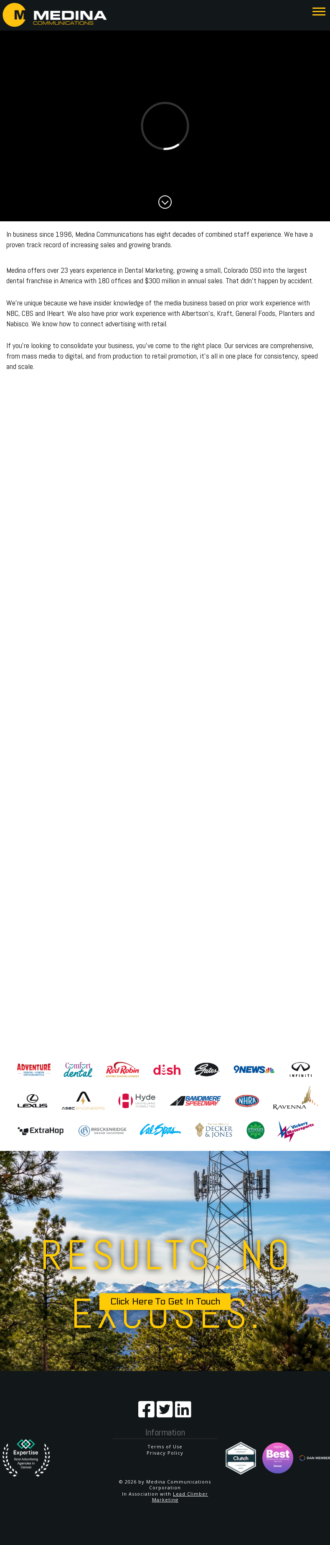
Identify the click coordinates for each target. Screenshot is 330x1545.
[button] (319, 11)
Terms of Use (165, 1446)
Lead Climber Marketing (180, 1497)
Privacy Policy (165, 1453)
